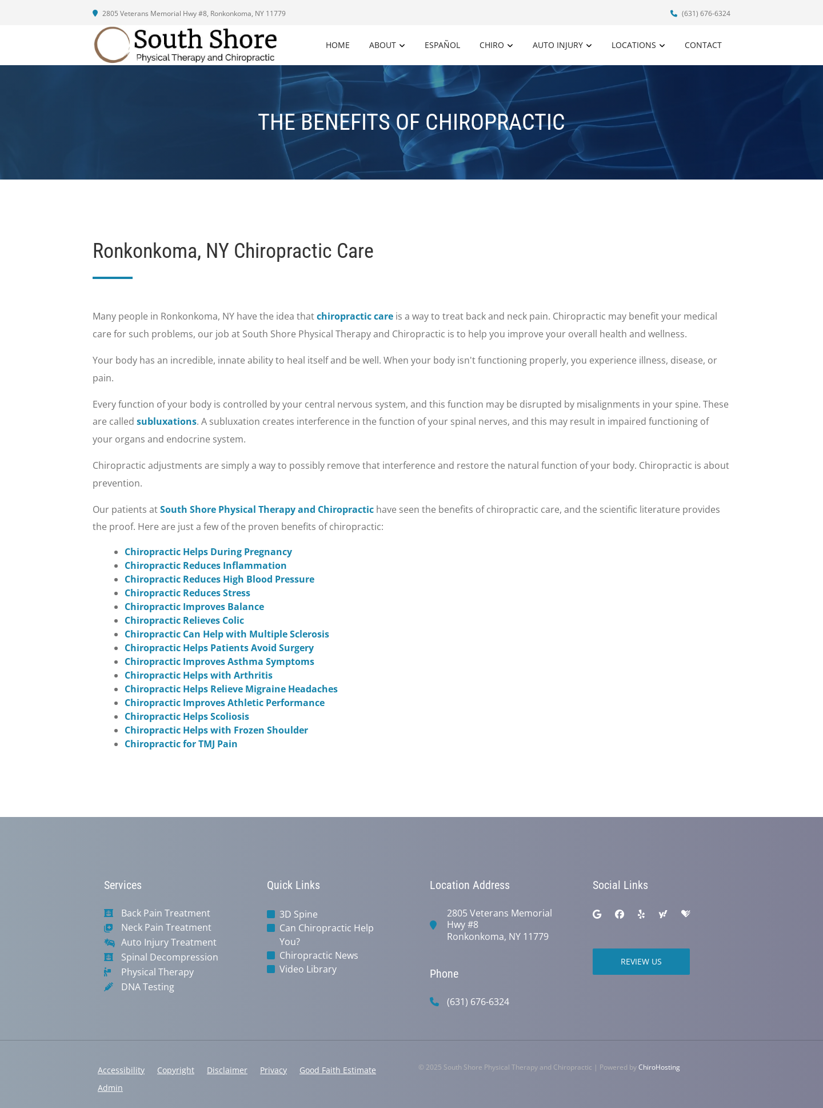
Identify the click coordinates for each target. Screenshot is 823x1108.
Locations (634, 44)
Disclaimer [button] (227, 1070)
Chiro (492, 44)
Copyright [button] (175, 1070)
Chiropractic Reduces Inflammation (206, 565)
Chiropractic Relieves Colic (184, 620)
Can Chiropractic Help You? (326, 935)
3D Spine (298, 914)
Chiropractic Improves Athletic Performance (225, 702)
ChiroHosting (659, 1067)
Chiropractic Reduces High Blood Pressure (219, 579)
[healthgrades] (685, 914)
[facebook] (619, 914)
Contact (703, 44)
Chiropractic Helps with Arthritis (199, 675)
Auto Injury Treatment (169, 942)
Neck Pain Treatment (166, 928)
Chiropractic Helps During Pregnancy (208, 551)
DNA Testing (147, 987)
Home (338, 44)
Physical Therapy (157, 972)
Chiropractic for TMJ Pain (181, 744)
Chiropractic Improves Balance (194, 606)
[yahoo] (663, 914)
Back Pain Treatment (165, 913)
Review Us (641, 961)
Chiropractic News (318, 955)
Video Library (308, 969)
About (382, 44)
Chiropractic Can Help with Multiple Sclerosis (227, 634)
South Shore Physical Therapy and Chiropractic (267, 509)
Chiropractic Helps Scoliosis (187, 716)
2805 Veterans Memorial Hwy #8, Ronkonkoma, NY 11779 (189, 13)
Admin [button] (110, 1087)
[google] (597, 914)
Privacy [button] (273, 1070)
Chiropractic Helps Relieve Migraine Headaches (231, 689)
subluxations (167, 421)
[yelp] (641, 914)
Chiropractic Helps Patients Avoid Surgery (219, 647)
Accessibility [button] (121, 1070)
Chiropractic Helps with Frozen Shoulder (216, 730)
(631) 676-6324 (700, 13)
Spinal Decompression (169, 957)
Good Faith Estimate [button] (337, 1070)
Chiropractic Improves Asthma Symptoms (219, 661)
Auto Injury (558, 44)
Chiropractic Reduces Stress (187, 593)
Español (442, 44)
